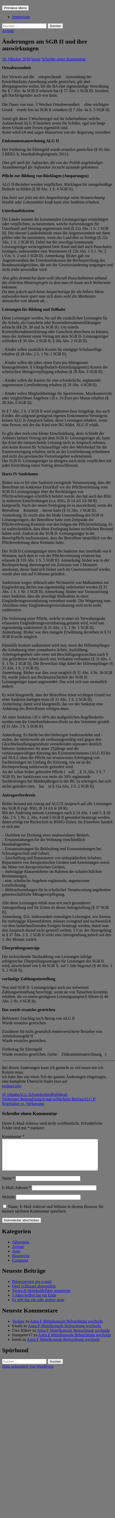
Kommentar (13, 1136)
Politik (56, 1094)
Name (8, 1184)
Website (8, 1203)
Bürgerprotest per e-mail (32, 1287)
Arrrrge (8, 31)
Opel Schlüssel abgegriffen (34, 1292)
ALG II (25, 1094)
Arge (35, 1094)
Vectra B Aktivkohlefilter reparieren (41, 1297)
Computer (20, 1266)
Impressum (21, 17)
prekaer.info (11, 1086)
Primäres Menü (15, 8)
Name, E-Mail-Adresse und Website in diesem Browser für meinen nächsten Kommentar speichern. (52, 1215)
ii (50, 1094)
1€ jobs (8, 1094)
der (41, 1094)
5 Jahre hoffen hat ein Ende (34, 1301)
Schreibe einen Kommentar (64, 59)
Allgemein (20, 1248)
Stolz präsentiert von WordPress (28, 1372)
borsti (35, 59)
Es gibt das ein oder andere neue (38, 1306)
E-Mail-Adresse (16, 1194)
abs (16, 1094)
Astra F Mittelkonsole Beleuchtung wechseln (66, 1327)
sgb (65, 1094)
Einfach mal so (29, 1099)
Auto (16, 1257)
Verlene (18, 1327)
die (46, 1094)
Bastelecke (21, 1262)
